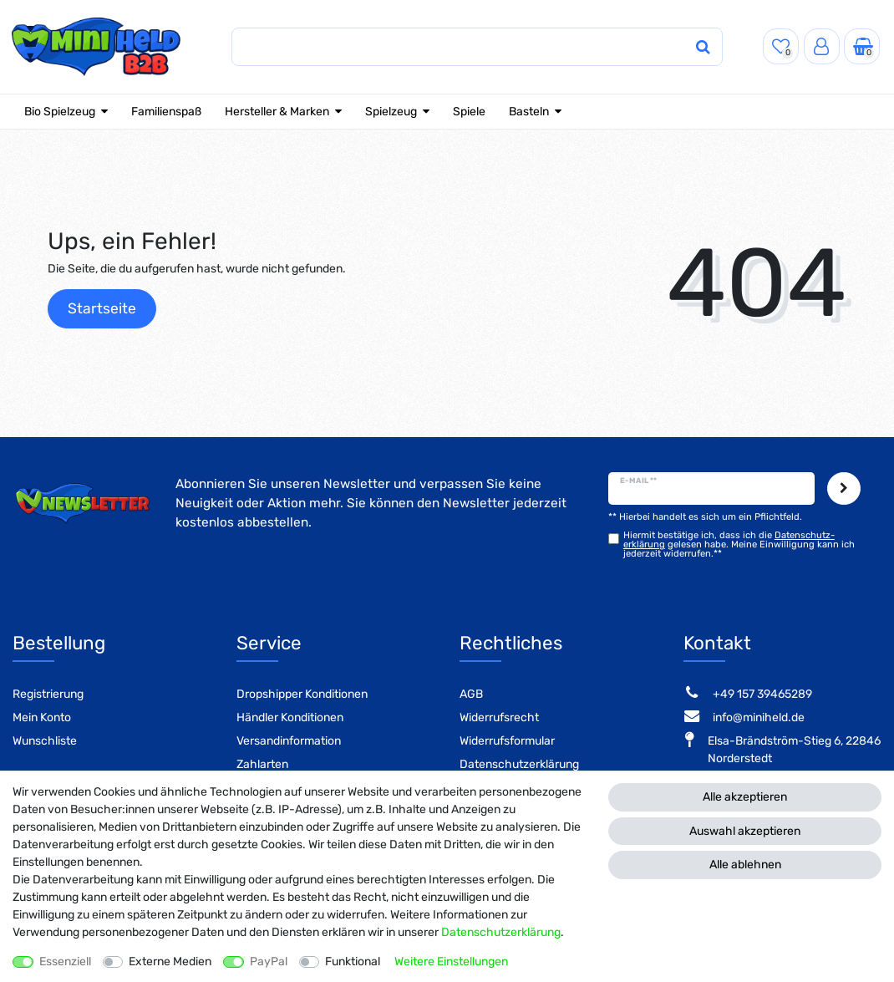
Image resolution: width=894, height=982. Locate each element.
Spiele (469, 111)
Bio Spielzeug (59, 111)
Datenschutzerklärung (519, 764)
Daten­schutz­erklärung (501, 932)
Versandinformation (288, 741)
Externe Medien (170, 961)
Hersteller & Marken (277, 111)
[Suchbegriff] (461, 47)
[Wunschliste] (781, 46)
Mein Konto (42, 717)
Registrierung (48, 694)
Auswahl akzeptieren (744, 831)
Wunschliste (45, 741)
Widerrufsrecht (499, 717)
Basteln (529, 111)
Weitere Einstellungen (451, 961)
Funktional (352, 961)
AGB (471, 694)
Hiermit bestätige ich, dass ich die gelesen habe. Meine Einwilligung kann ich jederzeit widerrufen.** (739, 545)
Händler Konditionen (289, 717)
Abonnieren (844, 488)
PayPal (268, 961)
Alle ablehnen (745, 864)
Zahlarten (262, 764)
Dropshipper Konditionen (302, 694)
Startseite (102, 308)
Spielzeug (391, 111)
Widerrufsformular (507, 741)
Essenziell (65, 961)
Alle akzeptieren (745, 797)
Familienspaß (166, 111)
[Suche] (702, 47)
